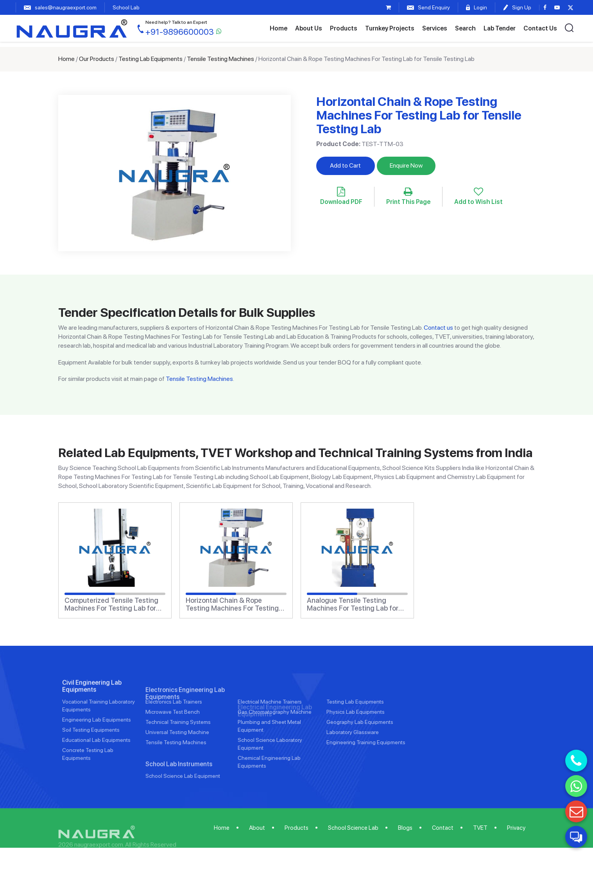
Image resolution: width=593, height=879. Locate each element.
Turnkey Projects (389, 28)
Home (278, 28)
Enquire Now (406, 165)
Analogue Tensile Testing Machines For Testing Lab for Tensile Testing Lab (352, 604)
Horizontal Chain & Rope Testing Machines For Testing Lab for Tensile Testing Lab (232, 604)
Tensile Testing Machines (220, 59)
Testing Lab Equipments (150, 59)
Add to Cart (345, 165)
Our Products (96, 59)
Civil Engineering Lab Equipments (92, 714)
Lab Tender (500, 28)
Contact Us (540, 28)
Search (465, 28)
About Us (308, 28)
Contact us (438, 327)
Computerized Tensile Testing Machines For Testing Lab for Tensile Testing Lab (111, 604)
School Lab (126, 7)
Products (343, 28)
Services (434, 28)
